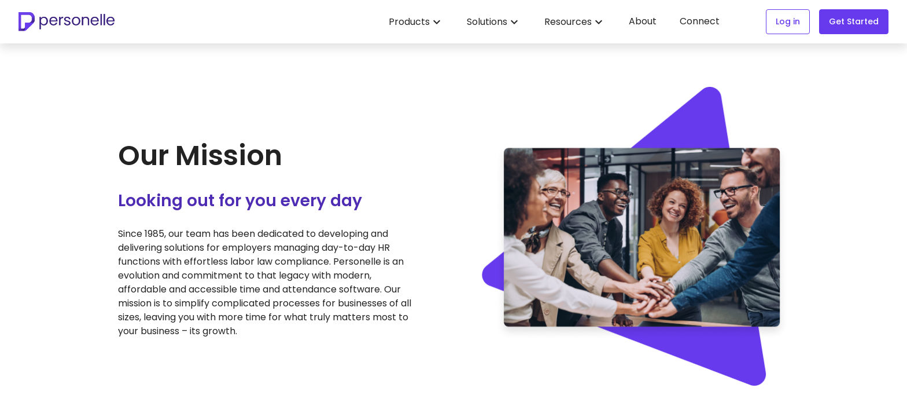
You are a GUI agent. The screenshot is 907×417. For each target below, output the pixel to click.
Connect (700, 21)
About (643, 21)
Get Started (854, 21)
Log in (788, 21)
